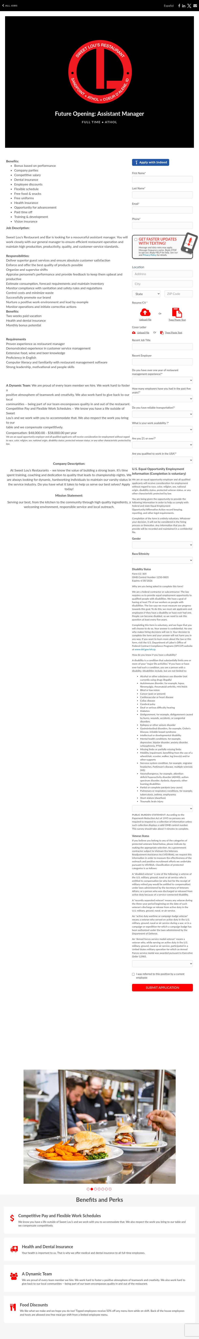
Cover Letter (139, 327)
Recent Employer (142, 355)
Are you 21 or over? (144, 438)
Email (135, 203)
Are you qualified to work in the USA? (154, 453)
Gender (136, 538)
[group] (100, 1127)
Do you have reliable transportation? (153, 407)
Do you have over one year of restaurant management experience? (155, 372)
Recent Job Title (141, 340)
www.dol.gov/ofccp (145, 649)
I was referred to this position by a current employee (158, 975)
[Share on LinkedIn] (183, 6)
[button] (88, 1189)
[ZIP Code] (179, 293)
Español (169, 5)
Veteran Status (140, 836)
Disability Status (141, 569)
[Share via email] (195, 5)
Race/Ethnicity (140, 553)
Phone (136, 219)
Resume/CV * (140, 302)
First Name (139, 173)
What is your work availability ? (150, 423)
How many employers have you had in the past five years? (161, 390)
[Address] (162, 273)
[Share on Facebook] (179, 6)
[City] (162, 283)
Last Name (138, 188)
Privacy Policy (149, 255)
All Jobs (9, 5)
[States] (146, 293)
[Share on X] (189, 6)
